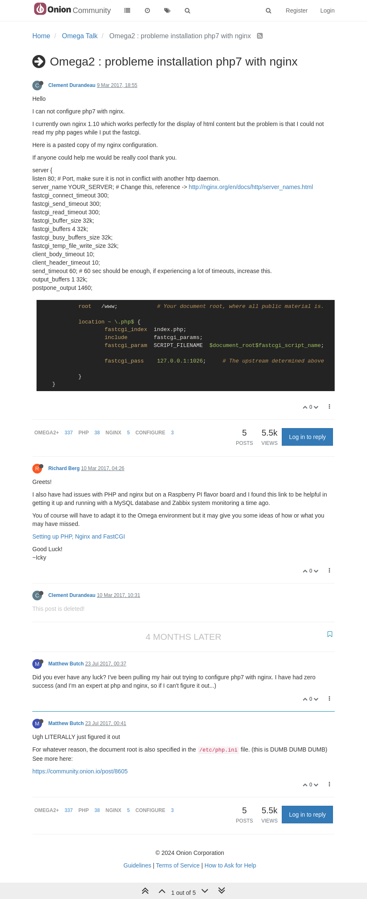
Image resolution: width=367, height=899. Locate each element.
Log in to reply (307, 437)
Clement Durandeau (71, 85)
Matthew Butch (66, 664)
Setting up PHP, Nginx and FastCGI (78, 536)
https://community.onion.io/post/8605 (80, 771)
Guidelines (137, 865)
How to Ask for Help (230, 865)
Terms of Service (177, 865)
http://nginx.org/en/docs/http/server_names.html (251, 187)
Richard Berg (64, 468)
